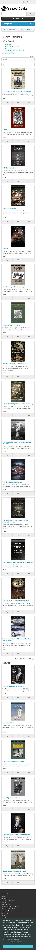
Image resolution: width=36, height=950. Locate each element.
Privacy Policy (5, 904)
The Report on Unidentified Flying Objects (17, 562)
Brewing (5, 130)
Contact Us (4, 913)
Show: (33, 62)
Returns (3, 915)
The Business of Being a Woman (13, 761)
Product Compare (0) (7, 53)
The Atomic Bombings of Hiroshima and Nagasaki (16, 443)
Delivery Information (7, 900)
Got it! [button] (18, 946)
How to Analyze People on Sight (14, 287)
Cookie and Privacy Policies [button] (12, 941)
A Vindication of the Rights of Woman (16, 834)
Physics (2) (8, 48)
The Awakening (7, 723)
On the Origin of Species (11, 325)
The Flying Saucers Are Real (12, 482)
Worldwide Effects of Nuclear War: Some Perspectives (17, 639)
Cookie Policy (5, 898)
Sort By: (32, 56)
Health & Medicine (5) (12, 46)
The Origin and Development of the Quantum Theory (15, 521)
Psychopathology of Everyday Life (14, 363)
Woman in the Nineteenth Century (14, 871)
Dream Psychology (9, 208)
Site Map (4, 917)
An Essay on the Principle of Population (16, 91)
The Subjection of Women (11, 798)
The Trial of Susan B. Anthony (13, 686)
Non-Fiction (12, 30)
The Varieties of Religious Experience (15, 600)
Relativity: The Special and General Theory (17, 404)
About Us (4, 897)
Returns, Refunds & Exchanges (11, 906)
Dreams (5, 248)
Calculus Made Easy (9, 168)
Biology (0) (8, 44)
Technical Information (8, 908)
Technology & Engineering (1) (14, 50)
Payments (4, 902)
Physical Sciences (26, 30)
